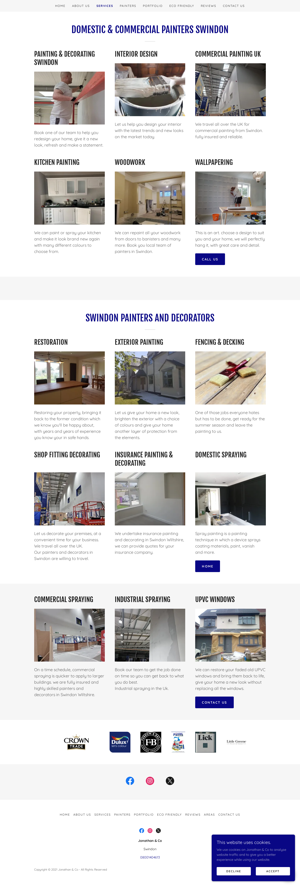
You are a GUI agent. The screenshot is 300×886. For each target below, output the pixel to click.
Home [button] (65, 814)
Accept (273, 879)
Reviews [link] (208, 6)
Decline (233, 879)
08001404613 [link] (150, 857)
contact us (214, 702)
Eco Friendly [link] (181, 6)
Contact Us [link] (234, 6)
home (207, 566)
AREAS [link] (209, 814)
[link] (130, 782)
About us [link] (81, 6)
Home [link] (60, 6)
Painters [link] (128, 6)
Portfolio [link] (153, 6)
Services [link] (104, 6)
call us (210, 259)
